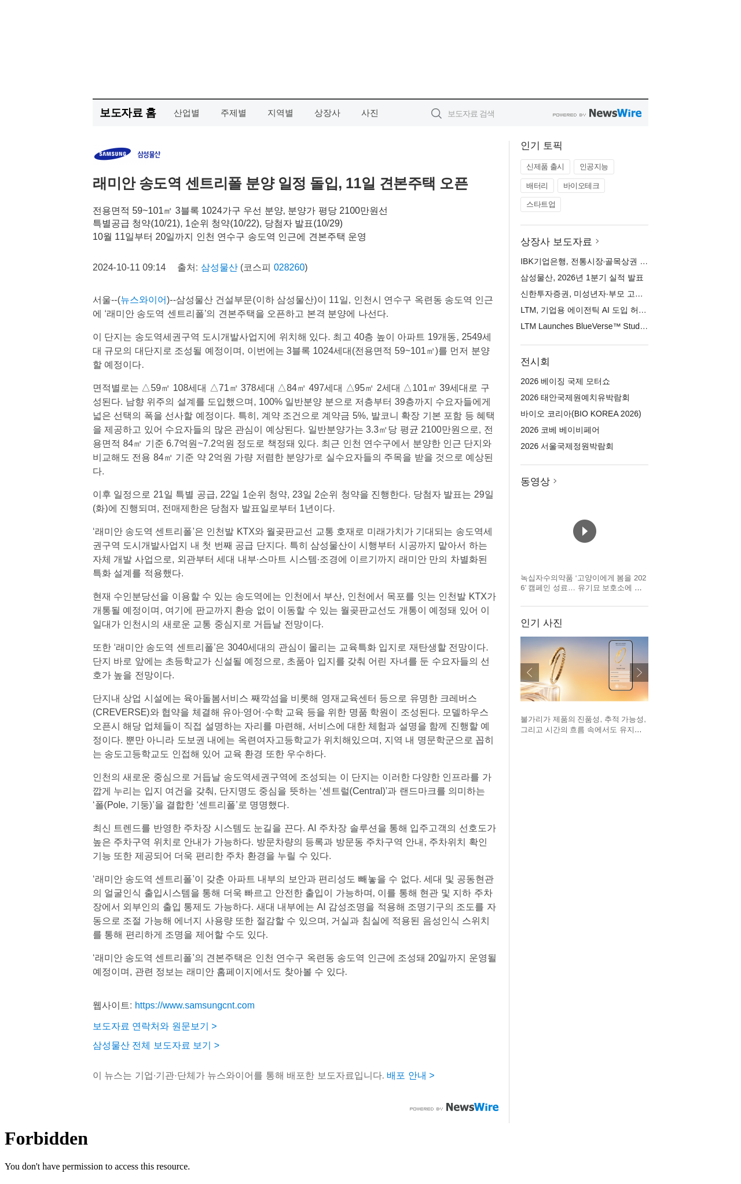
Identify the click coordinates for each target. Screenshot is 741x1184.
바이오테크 (581, 185)
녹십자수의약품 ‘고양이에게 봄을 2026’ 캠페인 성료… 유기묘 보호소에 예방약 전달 (583, 587)
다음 (639, 672)
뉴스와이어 (143, 300)
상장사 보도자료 (556, 241)
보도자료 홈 (128, 113)
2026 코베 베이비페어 (560, 429)
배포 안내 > (410, 1075)
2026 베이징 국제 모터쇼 (565, 381)
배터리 (537, 185)
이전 (529, 672)
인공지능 (593, 166)
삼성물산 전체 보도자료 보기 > (156, 1045)
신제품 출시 (545, 166)
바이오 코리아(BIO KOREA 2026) (580, 413)
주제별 (234, 113)
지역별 (280, 113)
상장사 (327, 113)
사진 (370, 113)
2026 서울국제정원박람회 (567, 446)
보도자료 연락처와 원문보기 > (155, 1026)
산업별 (187, 113)
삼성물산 (219, 267)
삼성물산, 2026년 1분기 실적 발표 (581, 277)
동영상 (535, 481)
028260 (289, 267)
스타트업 (540, 204)
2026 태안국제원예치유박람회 (575, 397)
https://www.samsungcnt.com (195, 1005)
